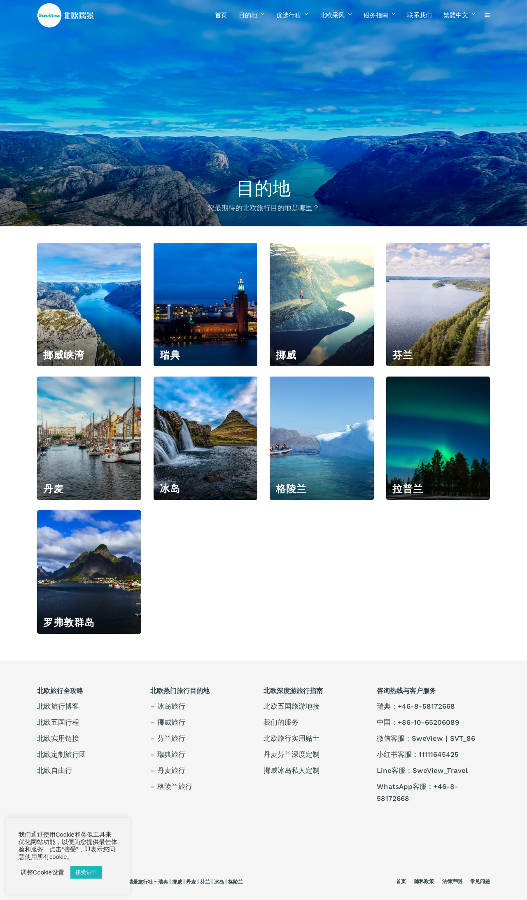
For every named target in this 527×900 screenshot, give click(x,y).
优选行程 (288, 15)
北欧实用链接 (58, 738)
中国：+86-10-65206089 (418, 722)
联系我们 (419, 15)
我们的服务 (281, 722)
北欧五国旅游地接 (291, 706)
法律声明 (452, 881)
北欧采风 (332, 15)
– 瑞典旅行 (167, 754)
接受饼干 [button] (86, 872)
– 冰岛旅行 (167, 706)
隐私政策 (424, 881)
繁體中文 (455, 15)
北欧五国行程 (58, 722)
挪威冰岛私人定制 (291, 770)
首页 (221, 15)
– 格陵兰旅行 (171, 786)
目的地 (248, 15)
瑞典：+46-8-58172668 (416, 706)
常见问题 (480, 881)
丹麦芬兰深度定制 (291, 754)
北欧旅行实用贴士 (291, 738)
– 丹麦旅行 (167, 770)
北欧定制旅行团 (61, 754)
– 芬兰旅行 (167, 738)
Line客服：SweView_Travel (422, 770)
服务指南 (376, 15)
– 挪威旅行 (167, 722)
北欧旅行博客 (58, 706)
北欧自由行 (54, 770)
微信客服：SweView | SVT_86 (426, 738)
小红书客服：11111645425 (418, 754)
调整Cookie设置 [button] (42, 872)
